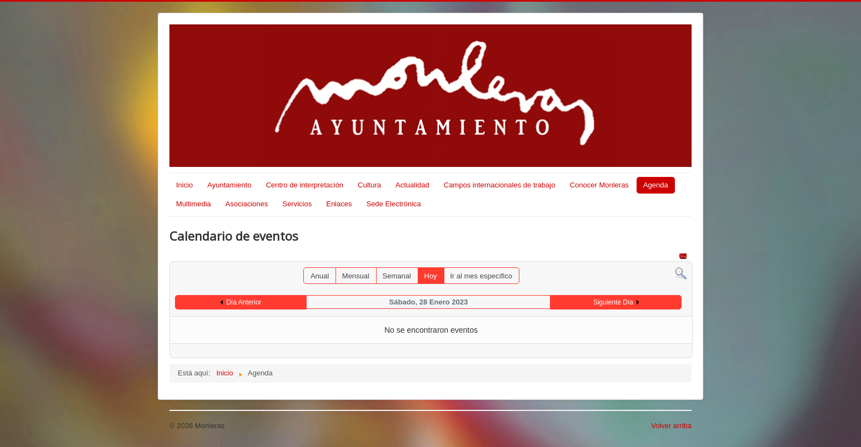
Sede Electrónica (393, 204)
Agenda (655, 185)
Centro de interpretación (304, 185)
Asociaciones (247, 204)
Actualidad (412, 185)
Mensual (355, 276)
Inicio (184, 185)
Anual (320, 276)
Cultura (369, 185)
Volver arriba (671, 425)
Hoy (430, 276)
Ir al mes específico (481, 276)
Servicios (297, 204)
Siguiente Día (613, 302)
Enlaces (339, 204)
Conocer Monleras (599, 185)
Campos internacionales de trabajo (499, 185)
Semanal (397, 276)
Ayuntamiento (229, 185)
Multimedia (193, 204)
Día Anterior (243, 302)
